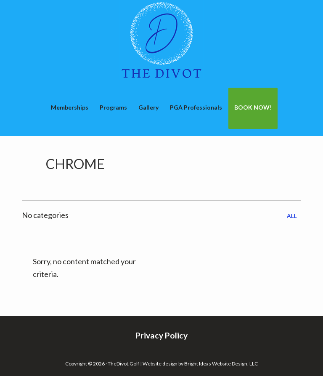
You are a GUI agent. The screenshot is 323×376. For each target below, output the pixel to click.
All (292, 215)
